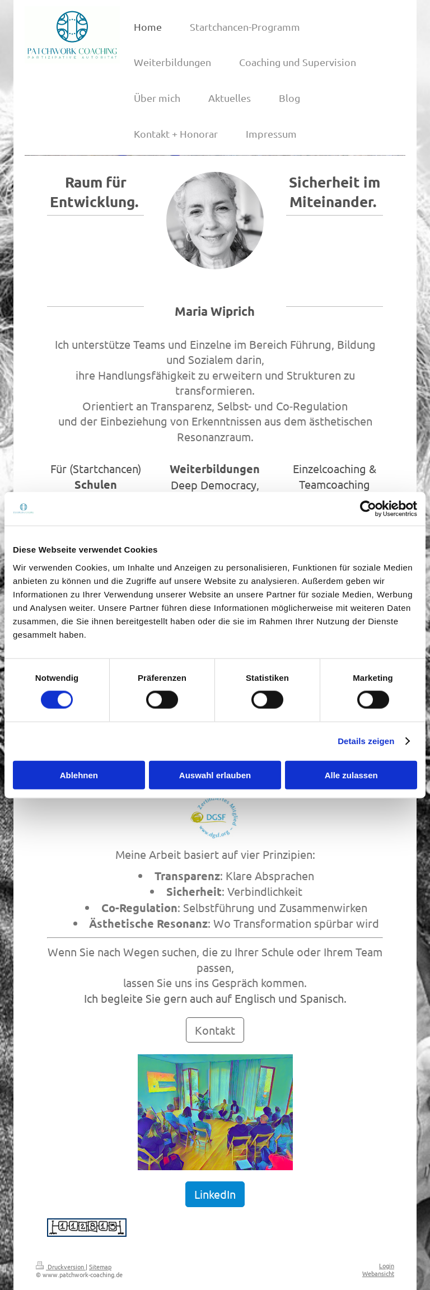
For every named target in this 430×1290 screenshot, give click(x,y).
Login (386, 1265)
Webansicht (378, 1273)
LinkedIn (215, 1194)
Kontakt (215, 1030)
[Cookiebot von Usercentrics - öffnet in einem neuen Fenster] (368, 509)
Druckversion (61, 1266)
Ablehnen (79, 774)
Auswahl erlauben (215, 774)
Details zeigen (366, 741)
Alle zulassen (351, 774)
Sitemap (100, 1266)
